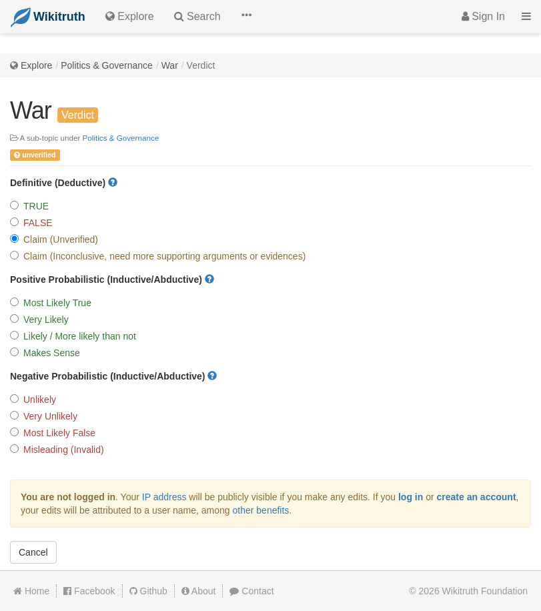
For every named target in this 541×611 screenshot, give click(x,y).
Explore (36, 65)
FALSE (31, 222)
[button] (246, 16)
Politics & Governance (107, 65)
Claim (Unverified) (54, 239)
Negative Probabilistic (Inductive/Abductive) (113, 376)
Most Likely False (52, 433)
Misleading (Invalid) (57, 449)
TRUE (29, 206)
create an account (476, 497)
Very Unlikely (43, 416)
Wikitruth (485, 591)
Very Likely (39, 319)
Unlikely (33, 399)
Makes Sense (45, 353)
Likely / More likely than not (73, 336)
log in (410, 497)
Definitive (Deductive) (63, 182)
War (169, 65)
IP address (164, 497)
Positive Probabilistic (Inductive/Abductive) (112, 279)
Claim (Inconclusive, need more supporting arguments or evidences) (158, 256)
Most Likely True (50, 302)
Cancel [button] (33, 552)
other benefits (261, 510)
